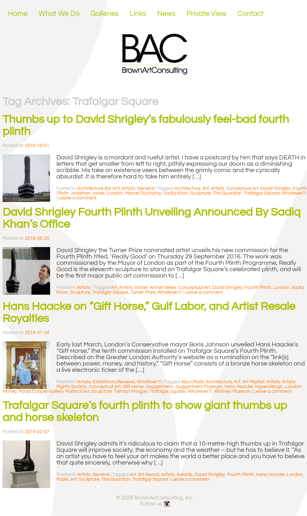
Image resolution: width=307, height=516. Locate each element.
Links (138, 13)
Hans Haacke (238, 386)
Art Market (253, 381)
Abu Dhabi (192, 381)
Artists (128, 188)
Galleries (104, 13)
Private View (206, 13)
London (115, 193)
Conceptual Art (242, 188)
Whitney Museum (232, 391)
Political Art (77, 391)
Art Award (148, 474)
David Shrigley (275, 188)
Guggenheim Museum (198, 386)
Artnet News (163, 287)
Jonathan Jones (87, 193)
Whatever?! (294, 193)
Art (205, 188)
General (145, 188)
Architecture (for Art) (98, 188)
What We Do (59, 13)
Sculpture (200, 193)
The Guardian (227, 193)
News (166, 13)
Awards (185, 474)
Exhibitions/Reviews (114, 381)
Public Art (66, 479)
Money (9, 391)
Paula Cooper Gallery (41, 391)
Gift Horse (133, 386)
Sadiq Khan (175, 193)
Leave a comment (77, 198)
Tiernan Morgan (130, 391)
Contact (251, 13)
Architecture (187, 188)
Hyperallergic (269, 386)
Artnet (140, 287)
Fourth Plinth (258, 287)
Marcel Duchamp (143, 193)
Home (18, 13)
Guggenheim (159, 386)
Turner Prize (142, 292)
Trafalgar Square (262, 193)
